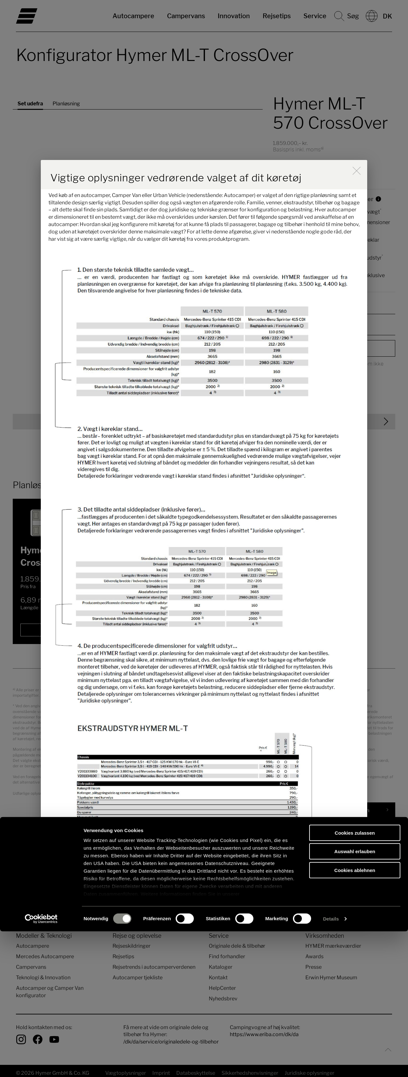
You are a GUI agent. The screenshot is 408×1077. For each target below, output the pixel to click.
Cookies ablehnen (354, 1016)
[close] (356, 171)
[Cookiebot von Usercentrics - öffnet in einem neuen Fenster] (41, 1064)
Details (331, 1064)
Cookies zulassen (355, 978)
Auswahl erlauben (354, 997)
